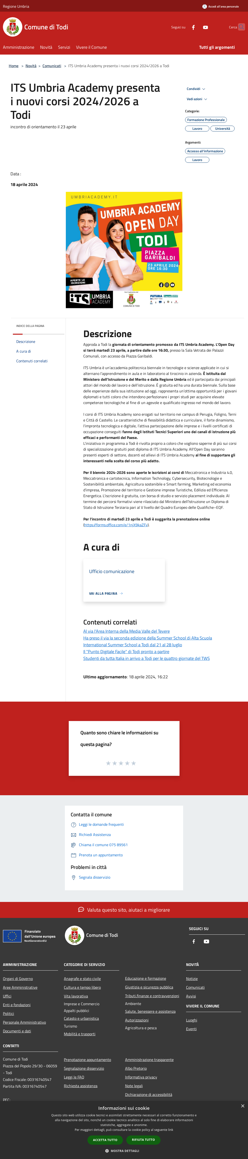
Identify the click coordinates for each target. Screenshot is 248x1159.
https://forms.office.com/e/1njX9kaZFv (116, 525)
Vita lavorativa (76, 996)
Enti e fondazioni (17, 1005)
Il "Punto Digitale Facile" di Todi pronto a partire (126, 651)
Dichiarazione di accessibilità (148, 1094)
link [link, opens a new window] (170, 1130)
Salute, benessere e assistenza (150, 1011)
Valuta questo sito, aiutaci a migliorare (124, 910)
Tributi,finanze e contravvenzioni (152, 996)
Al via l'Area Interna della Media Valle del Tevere (126, 631)
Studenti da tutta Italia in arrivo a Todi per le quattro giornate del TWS (146, 658)
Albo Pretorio (136, 1068)
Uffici (7, 996)
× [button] (242, 1106)
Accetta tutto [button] (105, 1140)
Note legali (134, 1086)
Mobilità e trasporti (79, 1034)
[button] (124, 1150)
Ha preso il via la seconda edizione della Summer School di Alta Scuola (147, 638)
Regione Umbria (16, 6)
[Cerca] (239, 27)
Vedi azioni (198, 99)
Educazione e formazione (145, 978)
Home (13, 66)
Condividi (197, 89)
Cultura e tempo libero (82, 987)
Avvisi (191, 996)
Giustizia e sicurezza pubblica (149, 987)
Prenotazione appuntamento (87, 1059)
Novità (31, 66)
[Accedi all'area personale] (220, 6)
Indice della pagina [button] (30, 326)
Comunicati (52, 66)
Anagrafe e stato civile (82, 978)
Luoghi (191, 1020)
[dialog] (124, 1130)
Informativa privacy (141, 1077)
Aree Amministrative (20, 987)
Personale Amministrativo (24, 1022)
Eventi (191, 1029)
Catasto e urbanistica (81, 1018)
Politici (8, 1013)
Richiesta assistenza (80, 1086)
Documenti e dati (17, 1031)
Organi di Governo (18, 978)
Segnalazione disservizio (84, 1068)
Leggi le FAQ (74, 1077)
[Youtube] (196, 27)
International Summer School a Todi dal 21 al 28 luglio (132, 644)
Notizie (192, 978)
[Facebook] (184, 27)
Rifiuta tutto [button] (143, 1140)
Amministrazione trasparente (149, 1059)
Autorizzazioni (137, 1020)
